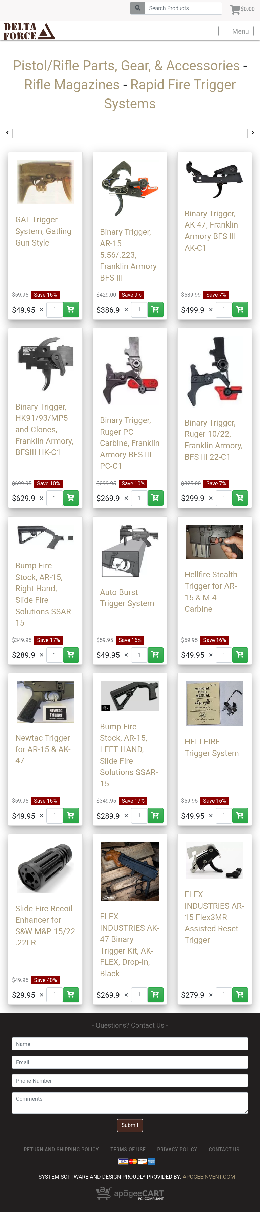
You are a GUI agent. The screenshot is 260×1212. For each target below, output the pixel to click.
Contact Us (224, 1149)
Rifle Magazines (72, 85)
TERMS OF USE (128, 1149)
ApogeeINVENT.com (209, 1177)
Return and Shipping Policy (61, 1149)
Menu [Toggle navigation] (236, 31)
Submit (130, 1125)
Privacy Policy (177, 1149)
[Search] (183, 8)
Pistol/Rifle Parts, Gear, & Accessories (126, 66)
